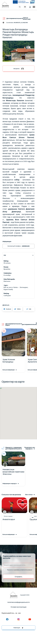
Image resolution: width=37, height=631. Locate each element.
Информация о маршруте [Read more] (10, 483)
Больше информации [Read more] (9, 370)
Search (20, 7)
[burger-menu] (34, 7)
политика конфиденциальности (18, 602)
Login (30, 7)
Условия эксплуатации (18, 607)
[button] (18, 51)
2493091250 (25, 246)
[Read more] (13, 360)
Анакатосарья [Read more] (9, 519)
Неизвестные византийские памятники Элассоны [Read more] (13, 471)
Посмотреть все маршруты (29, 448)
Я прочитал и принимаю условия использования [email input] (19, 570)
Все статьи (29, 494)
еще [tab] (5, 255)
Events (25, 7)
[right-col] (18, 627)
